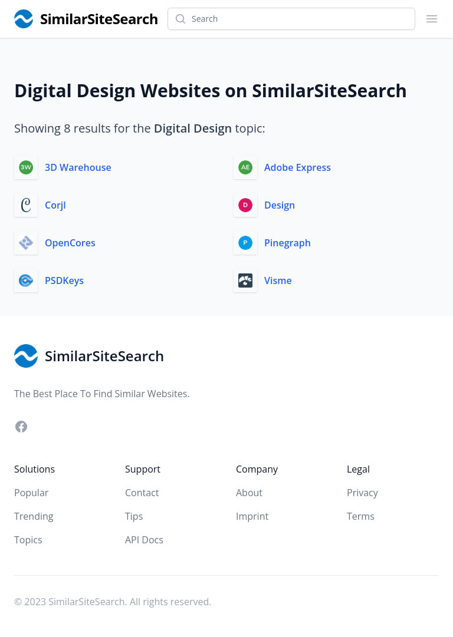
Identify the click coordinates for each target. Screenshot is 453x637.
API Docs (144, 539)
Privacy (362, 492)
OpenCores (70, 242)
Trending (33, 516)
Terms (361, 516)
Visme (278, 280)
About (249, 492)
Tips (134, 516)
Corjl (55, 205)
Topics (28, 539)
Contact (142, 492)
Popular (31, 492)
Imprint (252, 516)
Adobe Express (297, 167)
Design (279, 205)
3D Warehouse (78, 167)
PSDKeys (64, 280)
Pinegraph (287, 242)
